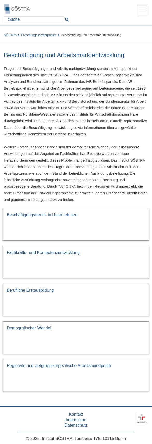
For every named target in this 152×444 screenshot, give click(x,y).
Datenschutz (76, 425)
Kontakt (76, 414)
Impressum (76, 419)
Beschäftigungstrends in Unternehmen (42, 215)
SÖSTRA (10, 35)
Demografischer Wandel (29, 328)
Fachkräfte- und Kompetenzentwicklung (43, 252)
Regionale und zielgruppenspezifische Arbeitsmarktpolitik (59, 365)
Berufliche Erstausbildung (30, 290)
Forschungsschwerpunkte (39, 35)
